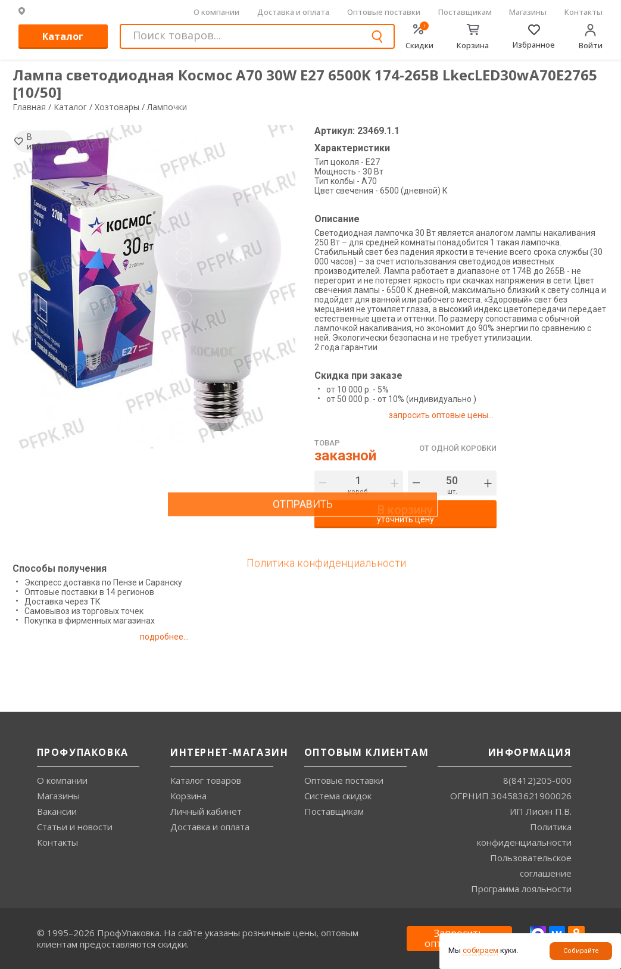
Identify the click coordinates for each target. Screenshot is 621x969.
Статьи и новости (75, 827)
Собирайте (581, 951)
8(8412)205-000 (537, 780)
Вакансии (57, 811)
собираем (480, 950)
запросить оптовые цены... (445, 415)
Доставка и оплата (293, 12)
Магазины (528, 12)
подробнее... (174, 636)
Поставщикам (465, 12)
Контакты (583, 12)
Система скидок (338, 796)
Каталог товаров (205, 780)
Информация (530, 752)
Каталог (62, 36)
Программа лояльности (521, 889)
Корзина (188, 796)
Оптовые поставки (383, 12)
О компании (216, 12)
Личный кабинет (206, 811)
